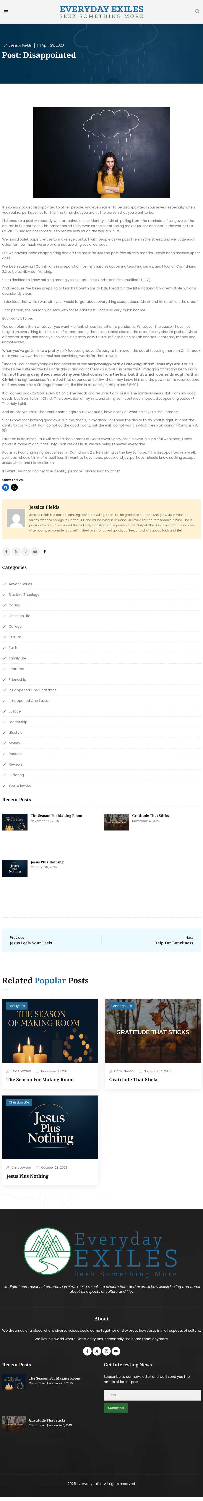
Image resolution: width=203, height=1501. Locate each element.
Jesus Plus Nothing (47, 862)
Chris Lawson (21, 1071)
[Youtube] (35, 551)
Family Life (17, 1005)
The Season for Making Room (56, 815)
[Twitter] (16, 551)
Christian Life (121, 1005)
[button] (5, 11)
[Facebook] (6, 551)
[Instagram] (25, 551)
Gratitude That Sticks (150, 815)
